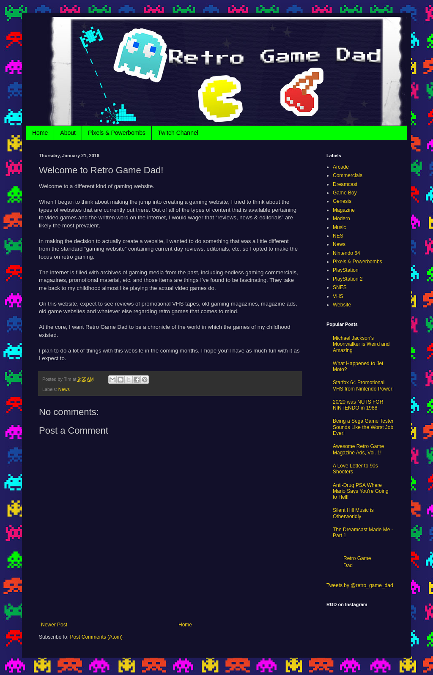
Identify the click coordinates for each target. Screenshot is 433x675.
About (68, 132)
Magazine (344, 210)
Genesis (342, 201)
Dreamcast (345, 184)
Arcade (341, 167)
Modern (341, 218)
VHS (338, 296)
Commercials (347, 175)
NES (338, 236)
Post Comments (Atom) (96, 637)
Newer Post (54, 625)
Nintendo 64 (346, 253)
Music (339, 227)
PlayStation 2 (348, 279)
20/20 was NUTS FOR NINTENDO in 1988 (358, 405)
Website (342, 305)
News (64, 389)
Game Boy (345, 193)
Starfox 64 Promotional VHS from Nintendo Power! (363, 385)
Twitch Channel (178, 132)
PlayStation (346, 270)
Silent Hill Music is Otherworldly (353, 513)
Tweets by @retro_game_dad (359, 585)
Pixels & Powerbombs (116, 132)
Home (40, 132)
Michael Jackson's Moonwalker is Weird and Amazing (361, 344)
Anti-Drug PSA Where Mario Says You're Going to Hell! (361, 491)
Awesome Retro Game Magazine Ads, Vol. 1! (358, 449)
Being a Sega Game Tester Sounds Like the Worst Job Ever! (363, 427)
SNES (340, 287)
